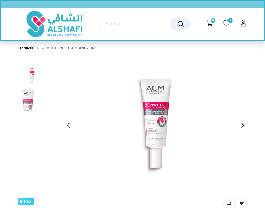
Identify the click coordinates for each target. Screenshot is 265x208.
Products (25, 48)
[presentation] (68, 125)
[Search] (181, 24)
